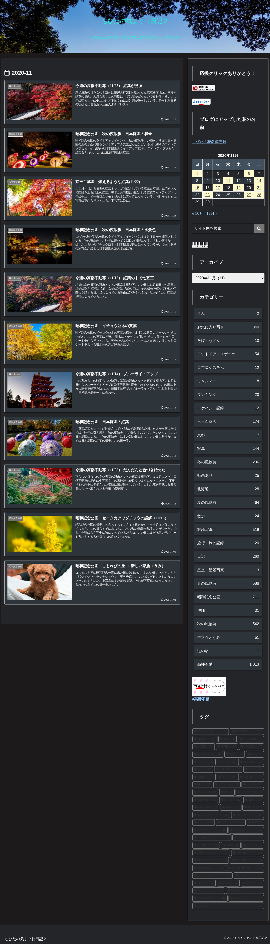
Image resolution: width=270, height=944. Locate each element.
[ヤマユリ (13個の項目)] (208, 890)
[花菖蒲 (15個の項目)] (231, 845)
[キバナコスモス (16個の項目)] (231, 822)
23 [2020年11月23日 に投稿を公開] (207, 195)
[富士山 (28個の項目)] (202, 769)
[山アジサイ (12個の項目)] (228, 905)
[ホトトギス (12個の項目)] (210, 898)
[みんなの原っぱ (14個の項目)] (245, 868)
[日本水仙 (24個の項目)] (251, 777)
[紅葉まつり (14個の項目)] (208, 868)
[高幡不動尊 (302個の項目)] (247, 731)
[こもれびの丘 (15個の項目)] (206, 845)
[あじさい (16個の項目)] (210, 830)
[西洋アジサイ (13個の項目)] (245, 890)
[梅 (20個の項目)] (227, 792)
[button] (259, 228)
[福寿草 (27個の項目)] (253, 769)
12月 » (212, 213)
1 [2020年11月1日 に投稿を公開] (197, 174)
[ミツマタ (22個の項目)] (252, 784)
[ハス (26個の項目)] (227, 777)
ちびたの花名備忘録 (209, 142)
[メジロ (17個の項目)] (253, 807)
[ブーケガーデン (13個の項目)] (212, 875)
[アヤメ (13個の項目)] (249, 875)
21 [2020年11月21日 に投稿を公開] (259, 188)
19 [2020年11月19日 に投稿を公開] (238, 188)
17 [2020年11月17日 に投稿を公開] (218, 188)
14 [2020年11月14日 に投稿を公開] (259, 181)
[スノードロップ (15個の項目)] (211, 837)
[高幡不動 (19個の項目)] (205, 799)
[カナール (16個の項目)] (203, 822)
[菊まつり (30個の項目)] (204, 762)
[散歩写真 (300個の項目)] (204, 739)
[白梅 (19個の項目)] (253, 799)
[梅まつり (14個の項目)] (247, 860)
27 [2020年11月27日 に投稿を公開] (249, 195)
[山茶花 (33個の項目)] (234, 754)
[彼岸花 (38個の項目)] (203, 746)
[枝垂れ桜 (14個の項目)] (247, 852)
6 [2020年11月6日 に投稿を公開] (249, 174)
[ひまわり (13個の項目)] (252, 883)
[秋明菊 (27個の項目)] (204, 777)
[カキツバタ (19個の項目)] (205, 807)
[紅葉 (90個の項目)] (227, 739)
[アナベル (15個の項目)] (252, 845)
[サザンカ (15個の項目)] (248, 837)
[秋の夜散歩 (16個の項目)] (247, 815)
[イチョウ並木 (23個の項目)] (227, 784)
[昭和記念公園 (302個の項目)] (210, 731)
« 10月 (197, 213)
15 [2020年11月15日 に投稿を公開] (197, 188)
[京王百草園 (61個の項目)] (251, 739)
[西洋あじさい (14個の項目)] (211, 852)
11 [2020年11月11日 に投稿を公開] (228, 181)
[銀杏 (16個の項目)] (255, 822)
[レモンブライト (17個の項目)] (211, 815)
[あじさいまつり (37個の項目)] (207, 754)
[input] (228, 228)
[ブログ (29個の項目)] (227, 762)
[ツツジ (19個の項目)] (231, 799)
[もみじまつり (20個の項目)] (250, 792)
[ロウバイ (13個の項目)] (204, 883)
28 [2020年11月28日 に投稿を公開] (259, 195)
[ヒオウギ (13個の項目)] (228, 883)
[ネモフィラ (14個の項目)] (210, 860)
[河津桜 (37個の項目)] (227, 746)
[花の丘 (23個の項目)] (202, 784)
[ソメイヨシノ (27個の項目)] (228, 769)
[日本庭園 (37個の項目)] (251, 746)
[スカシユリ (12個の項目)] (246, 898)
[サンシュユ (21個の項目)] (205, 792)
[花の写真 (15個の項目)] (246, 830)
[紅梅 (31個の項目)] (255, 754)
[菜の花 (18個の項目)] (231, 807)
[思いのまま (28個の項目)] (251, 762)
